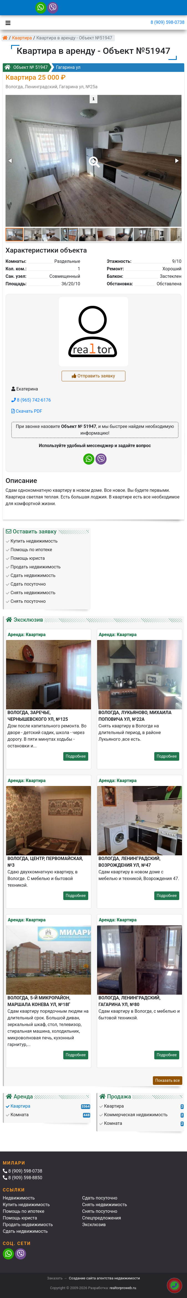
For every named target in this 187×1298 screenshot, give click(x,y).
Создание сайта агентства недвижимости (104, 1278)
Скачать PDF (26, 411)
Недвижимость (19, 1198)
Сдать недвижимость (25, 1231)
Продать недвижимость (28, 1224)
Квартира (22, 38)
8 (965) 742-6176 (31, 400)
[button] (93, 158)
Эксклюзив (94, 1224)
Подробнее (76, 756)
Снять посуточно (99, 1211)
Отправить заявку (93, 376)
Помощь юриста (20, 1218)
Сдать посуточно (99, 1198)
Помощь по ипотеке (23, 1211)
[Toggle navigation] (6, 22)
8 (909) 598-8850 (22, 1177)
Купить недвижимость (26, 1204)
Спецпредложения (101, 1218)
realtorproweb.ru (123, 1288)
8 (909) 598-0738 (168, 22)
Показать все (167, 1080)
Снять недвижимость (104, 1204)
